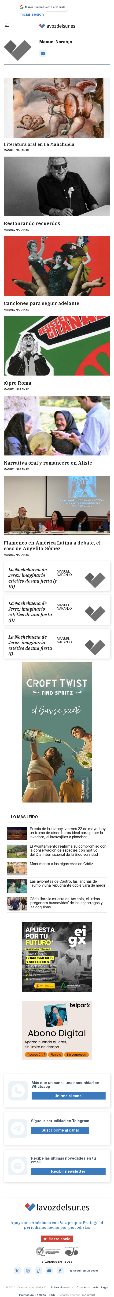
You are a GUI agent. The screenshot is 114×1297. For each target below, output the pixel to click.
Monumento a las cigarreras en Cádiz (50, 868)
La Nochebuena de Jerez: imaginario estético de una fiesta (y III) (32, 578)
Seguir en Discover (84, 1270)
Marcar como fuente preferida (42, 7)
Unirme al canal (68, 1096)
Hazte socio (57, 1239)
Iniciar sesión (31, 14)
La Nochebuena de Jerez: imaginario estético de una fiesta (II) (30, 612)
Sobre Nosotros (62, 1287)
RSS (52, 1295)
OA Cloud (88, 1295)
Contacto (83, 1287)
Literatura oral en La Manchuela (39, 144)
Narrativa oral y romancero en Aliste (48, 463)
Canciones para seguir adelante (41, 303)
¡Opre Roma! (18, 383)
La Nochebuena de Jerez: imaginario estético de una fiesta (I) (30, 645)
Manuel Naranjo (16, 149)
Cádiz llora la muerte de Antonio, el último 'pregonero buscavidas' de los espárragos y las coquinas (55, 903)
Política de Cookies (32, 1295)
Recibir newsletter (68, 1171)
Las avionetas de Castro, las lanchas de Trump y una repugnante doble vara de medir (56, 886)
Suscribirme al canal (60, 1130)
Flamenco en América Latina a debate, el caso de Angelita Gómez (52, 545)
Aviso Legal (100, 1287)
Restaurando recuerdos (32, 223)
